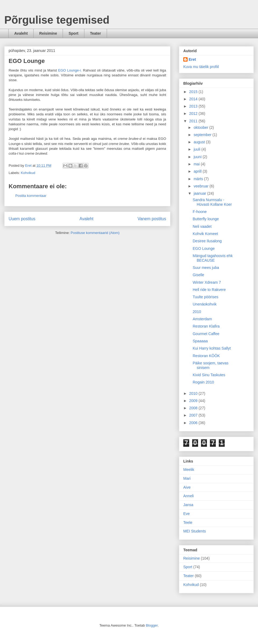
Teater (95, 33)
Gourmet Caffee (206, 334)
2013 (194, 106)
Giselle (198, 275)
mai (197, 164)
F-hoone (200, 211)
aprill (198, 171)
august (200, 142)
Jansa (188, 505)
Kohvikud (28, 173)
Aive (187, 487)
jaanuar (200, 193)
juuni (198, 157)
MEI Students (194, 531)
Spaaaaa (200, 341)
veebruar (201, 186)
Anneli (188, 496)
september (203, 135)
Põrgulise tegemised (56, 20)
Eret (192, 59)
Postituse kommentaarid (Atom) (95, 233)
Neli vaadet (202, 226)
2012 (194, 113)
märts (199, 179)
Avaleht (21, 33)
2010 (197, 312)
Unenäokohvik (205, 304)
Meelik (188, 469)
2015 (194, 92)
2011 (194, 121)
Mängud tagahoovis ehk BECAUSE (213, 258)
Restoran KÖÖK (206, 356)
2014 (194, 99)
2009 (194, 401)
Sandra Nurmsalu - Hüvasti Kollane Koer (212, 202)
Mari (187, 478)
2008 (194, 408)
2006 (194, 423)
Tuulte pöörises (205, 297)
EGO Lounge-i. (70, 70)
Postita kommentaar (30, 196)
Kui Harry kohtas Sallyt (212, 348)
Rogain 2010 (203, 382)
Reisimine (48, 33)
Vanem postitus (152, 218)
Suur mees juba (206, 267)
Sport (73, 33)
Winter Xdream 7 (207, 282)
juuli (197, 149)
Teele (187, 522)
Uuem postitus (22, 218)
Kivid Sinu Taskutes (209, 375)
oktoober (201, 127)
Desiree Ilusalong (207, 241)
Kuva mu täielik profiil (201, 67)
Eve (186, 513)
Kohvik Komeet (205, 234)
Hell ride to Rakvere (209, 289)
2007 (194, 415)
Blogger (152, 625)
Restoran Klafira (206, 326)
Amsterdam (202, 319)
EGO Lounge (204, 248)
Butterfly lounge (206, 219)
